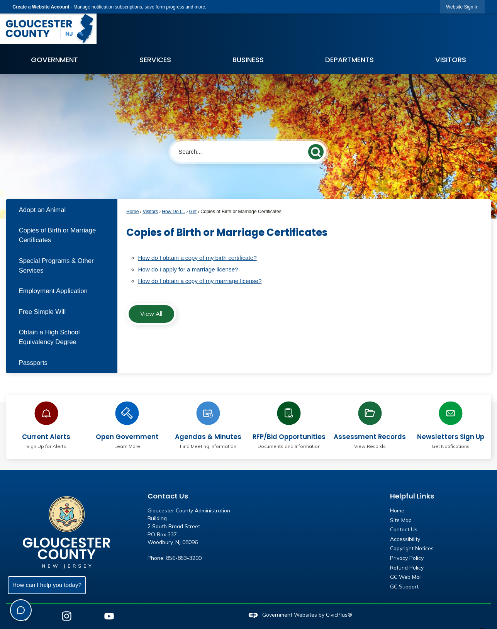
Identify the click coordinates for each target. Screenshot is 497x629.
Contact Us (403, 529)
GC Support (404, 586)
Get (193, 211)
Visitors (150, 211)
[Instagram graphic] (66, 616)
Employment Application (53, 291)
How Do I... (173, 211)
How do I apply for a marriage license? (188, 269)
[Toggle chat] (21, 610)
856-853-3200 (184, 557)
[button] (317, 150)
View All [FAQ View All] (151, 313)
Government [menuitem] (54, 59)
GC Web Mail (406, 576)
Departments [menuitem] (349, 59)
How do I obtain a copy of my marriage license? (199, 281)
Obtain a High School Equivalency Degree (49, 337)
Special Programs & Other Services (56, 265)
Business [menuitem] (248, 59)
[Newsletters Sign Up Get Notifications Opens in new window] (450, 424)
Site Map (401, 520)
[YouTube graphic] (109, 616)
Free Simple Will (42, 311)
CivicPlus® (339, 614)
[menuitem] (61, 209)
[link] (462, 7)
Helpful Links (412, 496)
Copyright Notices (412, 548)
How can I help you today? (46, 585)
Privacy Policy (407, 557)
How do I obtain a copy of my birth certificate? (197, 257)
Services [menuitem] (155, 59)
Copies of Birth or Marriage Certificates (57, 235)
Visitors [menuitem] (450, 59)
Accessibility (405, 539)
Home (132, 211)
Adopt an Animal (42, 210)
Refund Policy (407, 567)
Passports (33, 362)
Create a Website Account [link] (40, 7)
